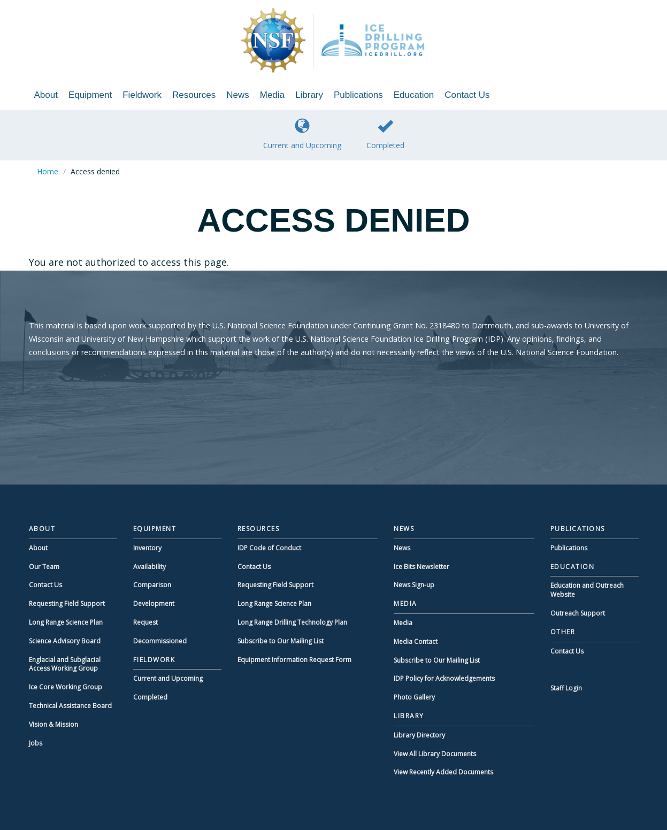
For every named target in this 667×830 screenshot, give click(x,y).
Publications (358, 95)
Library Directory (419, 735)
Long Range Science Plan (66, 622)
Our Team (44, 566)
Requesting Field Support (67, 603)
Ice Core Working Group (65, 686)
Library (309, 95)
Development (153, 603)
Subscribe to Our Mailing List (280, 640)
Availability (149, 566)
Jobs (35, 743)
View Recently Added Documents (443, 772)
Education (414, 95)
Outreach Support (577, 613)
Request (145, 622)
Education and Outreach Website (587, 590)
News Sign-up (414, 584)
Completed (385, 134)
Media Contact (416, 641)
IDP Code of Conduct (269, 547)
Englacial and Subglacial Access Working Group (65, 664)
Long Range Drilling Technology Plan (292, 622)
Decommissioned (160, 640)
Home (47, 171)
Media (272, 95)
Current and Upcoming (302, 134)
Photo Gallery (414, 697)
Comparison (152, 584)
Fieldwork (142, 95)
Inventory (147, 547)
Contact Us (466, 95)
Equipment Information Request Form (294, 659)
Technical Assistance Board (70, 705)
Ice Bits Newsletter (421, 566)
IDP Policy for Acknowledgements (444, 678)
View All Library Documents (435, 753)
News (237, 95)
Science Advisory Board (65, 640)
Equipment (90, 95)
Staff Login (566, 688)
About (46, 95)
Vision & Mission (53, 724)
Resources (194, 95)
